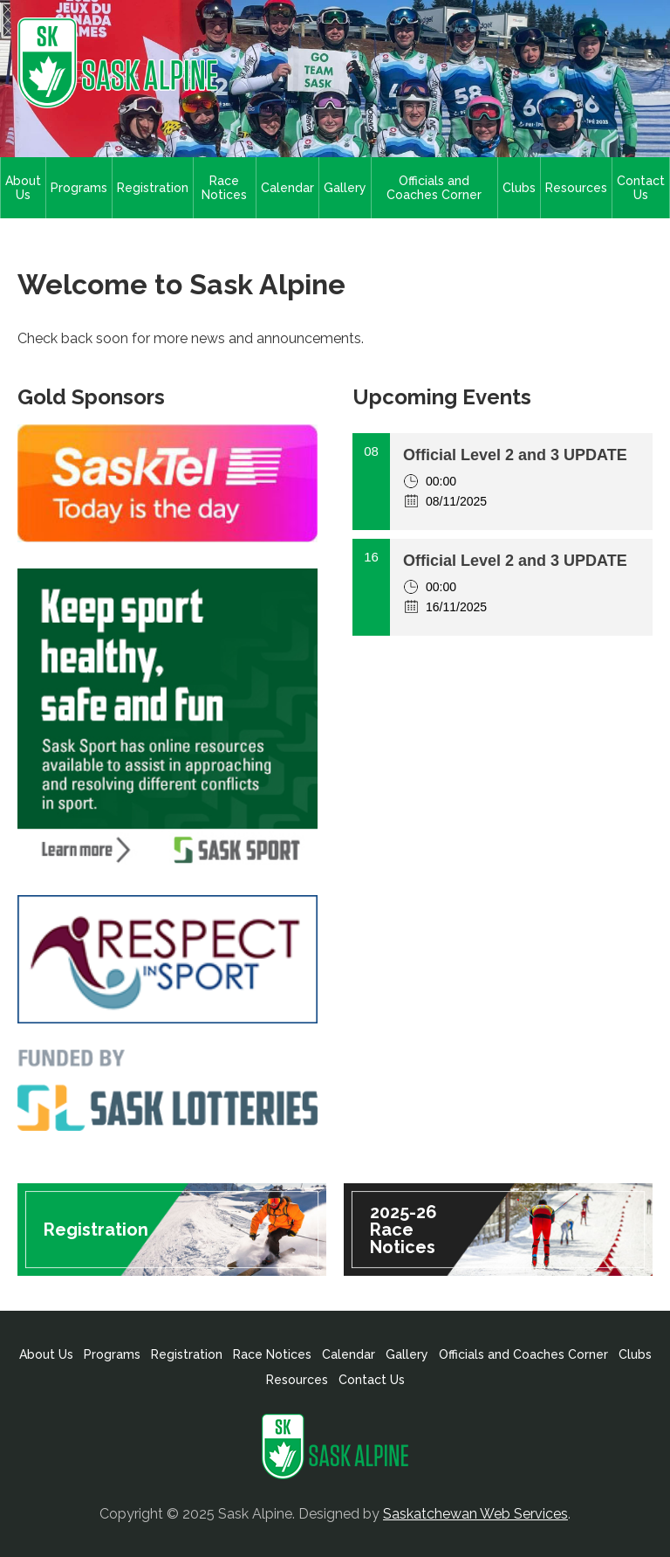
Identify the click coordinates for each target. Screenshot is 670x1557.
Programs (79, 188)
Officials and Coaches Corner (434, 188)
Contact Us (641, 188)
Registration (152, 188)
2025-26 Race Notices (403, 1229)
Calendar (287, 188)
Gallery (345, 188)
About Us (23, 188)
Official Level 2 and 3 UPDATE (515, 455)
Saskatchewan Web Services (475, 1513)
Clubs (519, 188)
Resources (576, 188)
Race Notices (224, 188)
